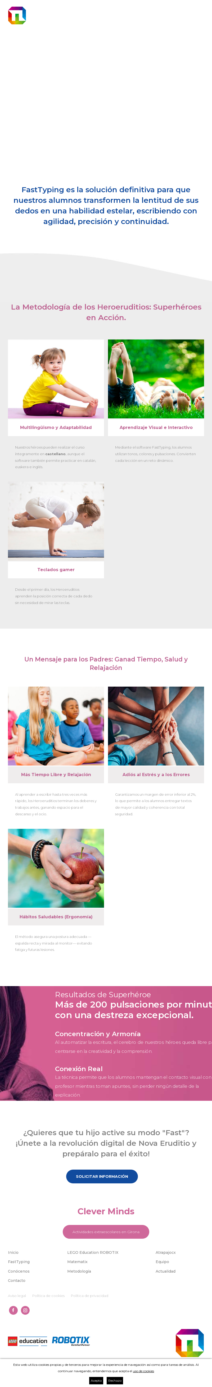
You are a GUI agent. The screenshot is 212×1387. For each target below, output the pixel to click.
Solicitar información (102, 1176)
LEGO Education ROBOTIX (92, 1252)
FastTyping (19, 1261)
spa (131, 22)
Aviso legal (17, 1296)
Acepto (96, 1380)
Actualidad (165, 1271)
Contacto (16, 1280)
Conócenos (19, 1271)
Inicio (13, 1252)
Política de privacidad (89, 1296)
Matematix (77, 1261)
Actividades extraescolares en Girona (106, 1231)
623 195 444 (169, 7)
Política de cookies (48, 1296)
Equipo (162, 1261)
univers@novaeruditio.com (134, 7)
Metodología (79, 1271)
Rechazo (114, 1380)
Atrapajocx (166, 1252)
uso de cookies (143, 1371)
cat (124, 22)
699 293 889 (193, 7)
